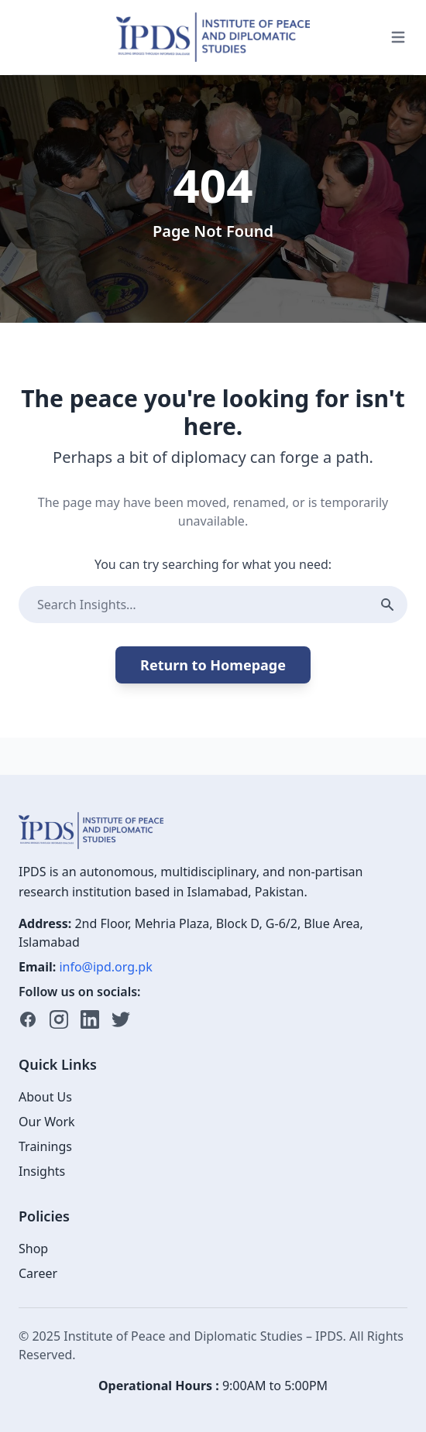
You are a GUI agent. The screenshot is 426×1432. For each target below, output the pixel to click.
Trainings (45, 1146)
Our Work (47, 1121)
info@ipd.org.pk (105, 966)
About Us (45, 1096)
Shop (33, 1248)
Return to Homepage (213, 665)
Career (38, 1273)
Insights (42, 1171)
